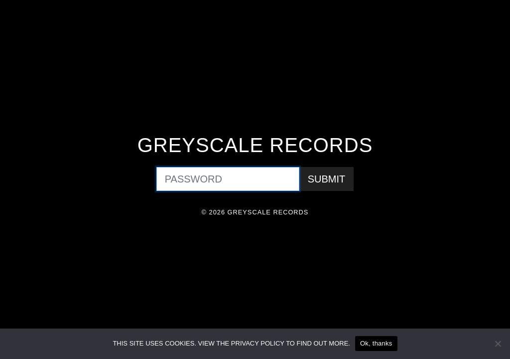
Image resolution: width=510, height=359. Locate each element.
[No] (498, 344)
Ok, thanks (376, 343)
